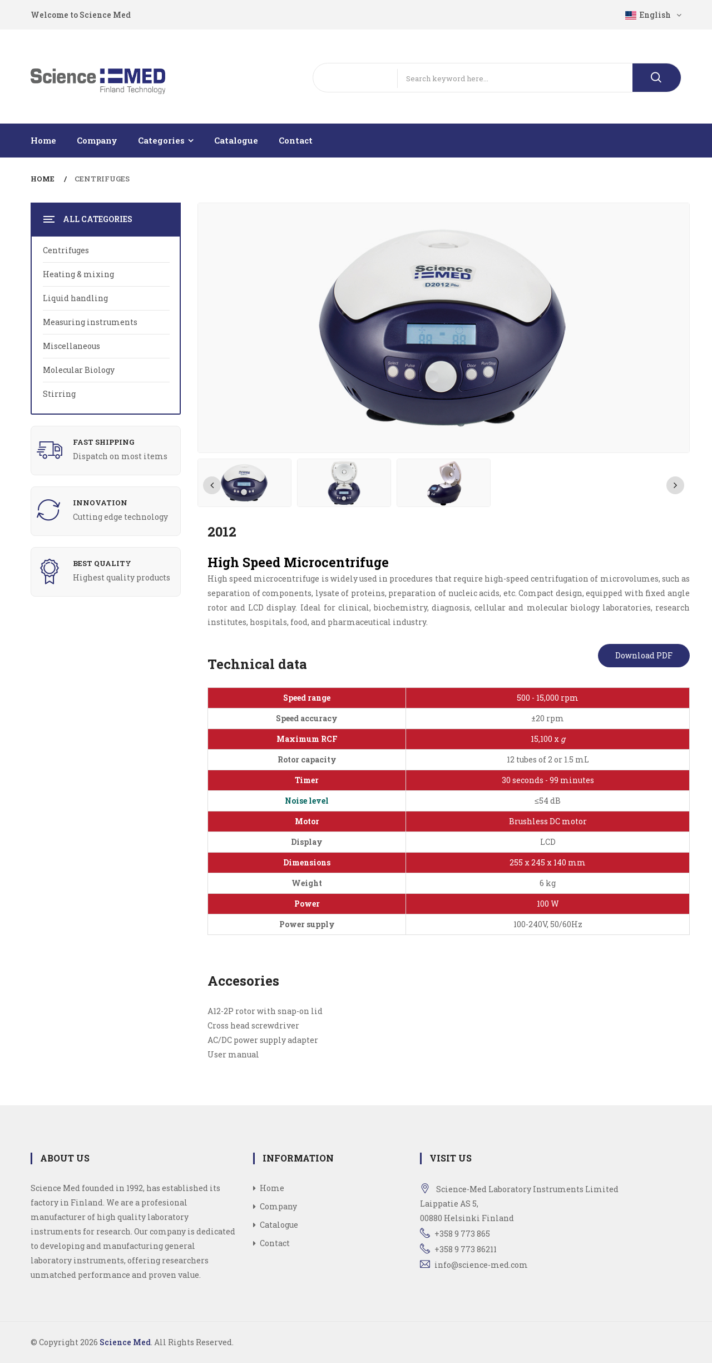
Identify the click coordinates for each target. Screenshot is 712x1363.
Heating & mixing (78, 274)
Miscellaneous (71, 346)
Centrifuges (102, 179)
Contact (296, 140)
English (653, 14)
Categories (161, 140)
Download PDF (644, 655)
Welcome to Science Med (81, 14)
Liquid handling (75, 298)
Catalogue (236, 140)
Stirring (59, 393)
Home (43, 140)
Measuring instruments (90, 322)
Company (97, 140)
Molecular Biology (79, 370)
